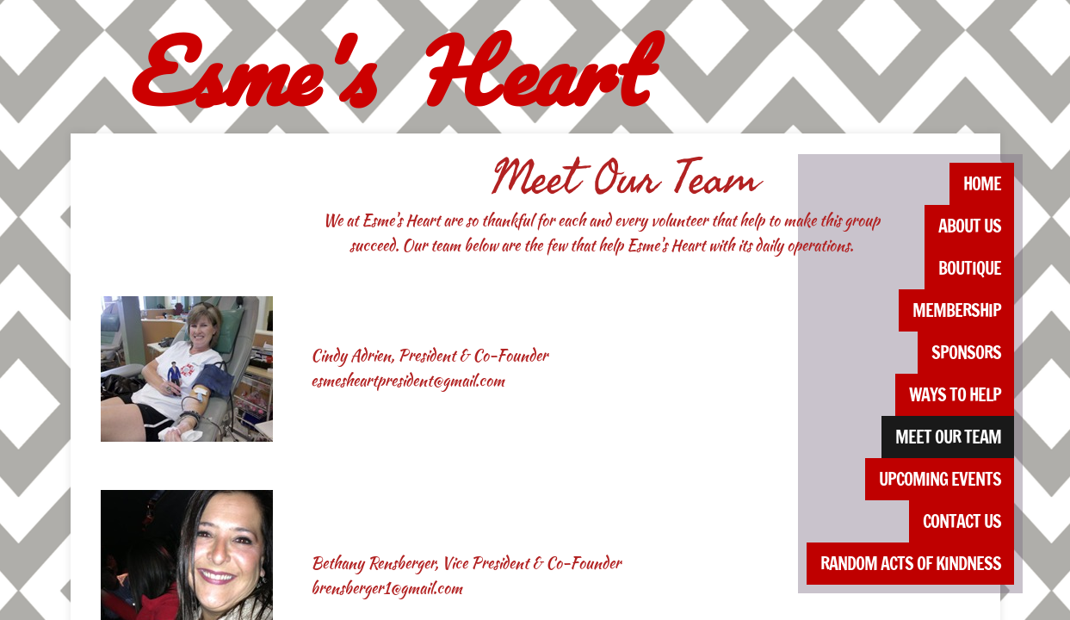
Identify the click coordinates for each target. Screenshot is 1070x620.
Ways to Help (955, 394)
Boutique (969, 268)
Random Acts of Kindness (910, 563)
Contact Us (962, 521)
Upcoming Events (940, 479)
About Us (969, 226)
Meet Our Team (948, 437)
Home (982, 183)
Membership (956, 310)
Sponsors (966, 352)
